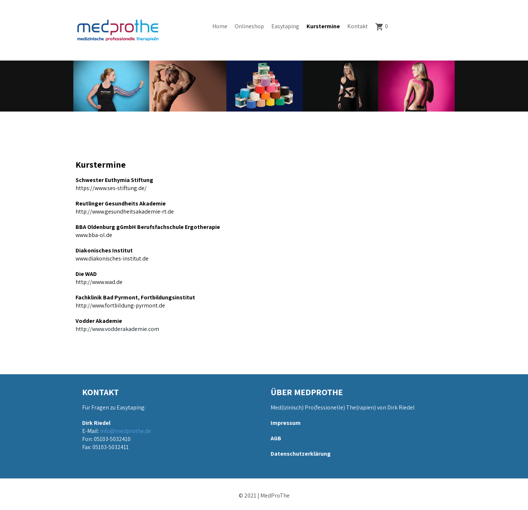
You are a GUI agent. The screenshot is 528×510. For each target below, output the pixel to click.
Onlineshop (249, 26)
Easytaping (285, 26)
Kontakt (357, 26)
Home (219, 26)
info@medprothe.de (125, 431)
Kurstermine (323, 26)
